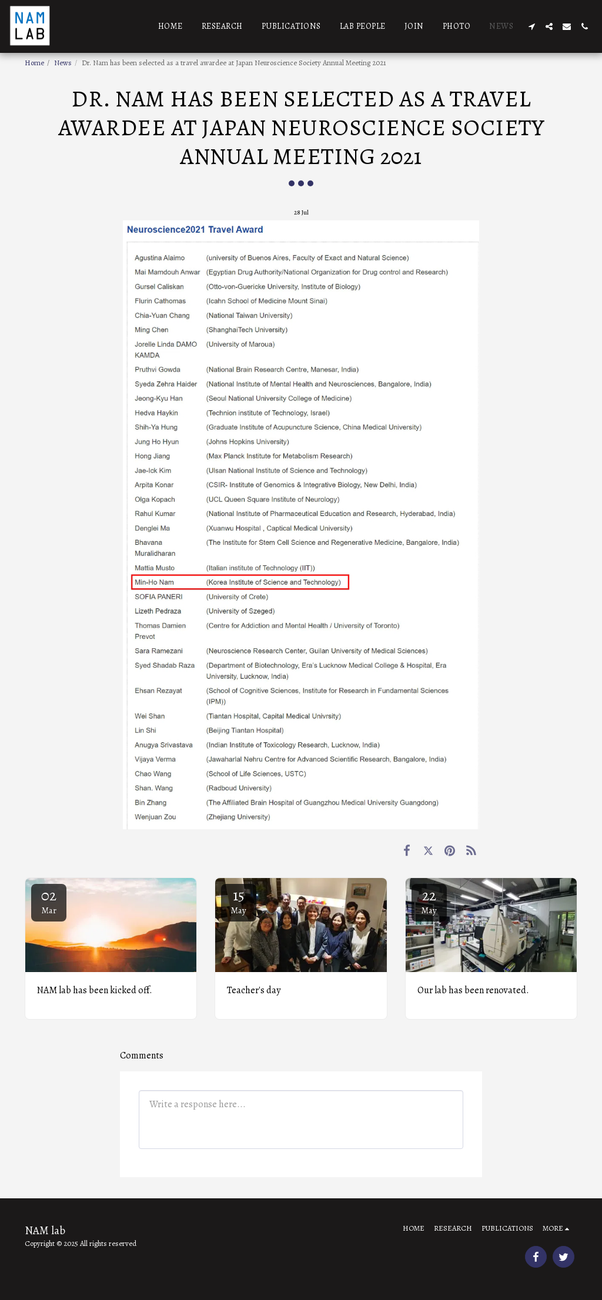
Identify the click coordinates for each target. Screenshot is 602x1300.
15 (238, 900)
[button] (531, 26)
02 (48, 900)
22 (429, 900)
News (63, 63)
